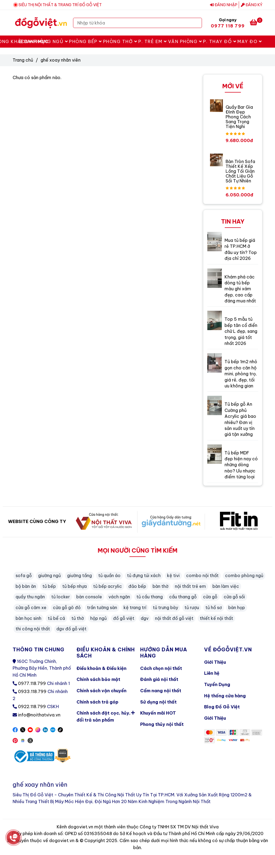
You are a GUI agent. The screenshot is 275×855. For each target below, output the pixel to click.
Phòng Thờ (120, 41)
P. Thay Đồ (219, 41)
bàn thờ (160, 586)
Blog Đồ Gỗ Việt (222, 706)
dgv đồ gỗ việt (71, 628)
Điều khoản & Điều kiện (101, 668)
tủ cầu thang (149, 596)
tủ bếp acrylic (107, 586)
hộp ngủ (98, 618)
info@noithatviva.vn (39, 715)
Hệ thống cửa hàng (225, 695)
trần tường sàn (102, 607)
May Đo (249, 41)
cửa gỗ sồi (234, 596)
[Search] (196, 22)
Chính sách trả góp (97, 702)
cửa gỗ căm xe (31, 607)
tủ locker (60, 596)
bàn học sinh (28, 618)
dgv (145, 618)
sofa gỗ (24, 575)
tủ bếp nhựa (74, 586)
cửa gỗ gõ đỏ (67, 607)
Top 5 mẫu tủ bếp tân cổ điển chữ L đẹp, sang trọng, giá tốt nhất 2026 (241, 331)
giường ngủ (49, 575)
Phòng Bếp (85, 41)
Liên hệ (211, 673)
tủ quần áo (109, 575)
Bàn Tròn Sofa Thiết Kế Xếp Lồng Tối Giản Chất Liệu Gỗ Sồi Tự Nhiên (240, 171)
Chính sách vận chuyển (101, 690)
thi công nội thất (33, 628)
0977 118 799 (228, 26)
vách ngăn (119, 596)
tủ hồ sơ (213, 607)
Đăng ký (251, 4)
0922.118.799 (32, 706)
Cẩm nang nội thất (160, 690)
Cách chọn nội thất (161, 668)
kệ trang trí (135, 607)
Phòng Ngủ (51, 41)
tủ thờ (77, 618)
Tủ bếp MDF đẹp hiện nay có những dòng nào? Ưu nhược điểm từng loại (241, 465)
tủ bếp (49, 586)
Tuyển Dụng (217, 684)
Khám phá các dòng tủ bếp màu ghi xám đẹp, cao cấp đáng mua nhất (240, 289)
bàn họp (236, 607)
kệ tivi (173, 575)
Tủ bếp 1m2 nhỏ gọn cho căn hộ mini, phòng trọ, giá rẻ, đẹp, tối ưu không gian (241, 373)
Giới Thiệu (215, 662)
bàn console (89, 596)
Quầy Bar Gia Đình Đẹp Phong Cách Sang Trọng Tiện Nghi (239, 117)
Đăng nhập (223, 4)
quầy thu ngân (30, 596)
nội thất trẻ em (190, 586)
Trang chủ (23, 60)
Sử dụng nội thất (158, 702)
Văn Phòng (185, 41)
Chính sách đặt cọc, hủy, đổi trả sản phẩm (106, 715)
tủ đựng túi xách (144, 575)
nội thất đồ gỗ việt (174, 618)
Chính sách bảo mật (98, 679)
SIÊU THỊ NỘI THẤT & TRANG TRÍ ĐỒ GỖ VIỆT (60, 4)
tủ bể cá (56, 618)
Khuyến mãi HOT (158, 713)
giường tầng (79, 575)
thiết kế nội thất (216, 618)
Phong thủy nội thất (162, 724)
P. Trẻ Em (152, 41)
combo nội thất (202, 575)
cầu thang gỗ (183, 596)
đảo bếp (137, 586)
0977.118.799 (32, 683)
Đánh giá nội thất (159, 679)
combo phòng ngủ (244, 575)
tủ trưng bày (165, 607)
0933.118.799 (32, 691)
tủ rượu (191, 607)
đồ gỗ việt (123, 618)
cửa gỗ (210, 596)
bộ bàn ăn (26, 586)
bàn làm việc (225, 586)
